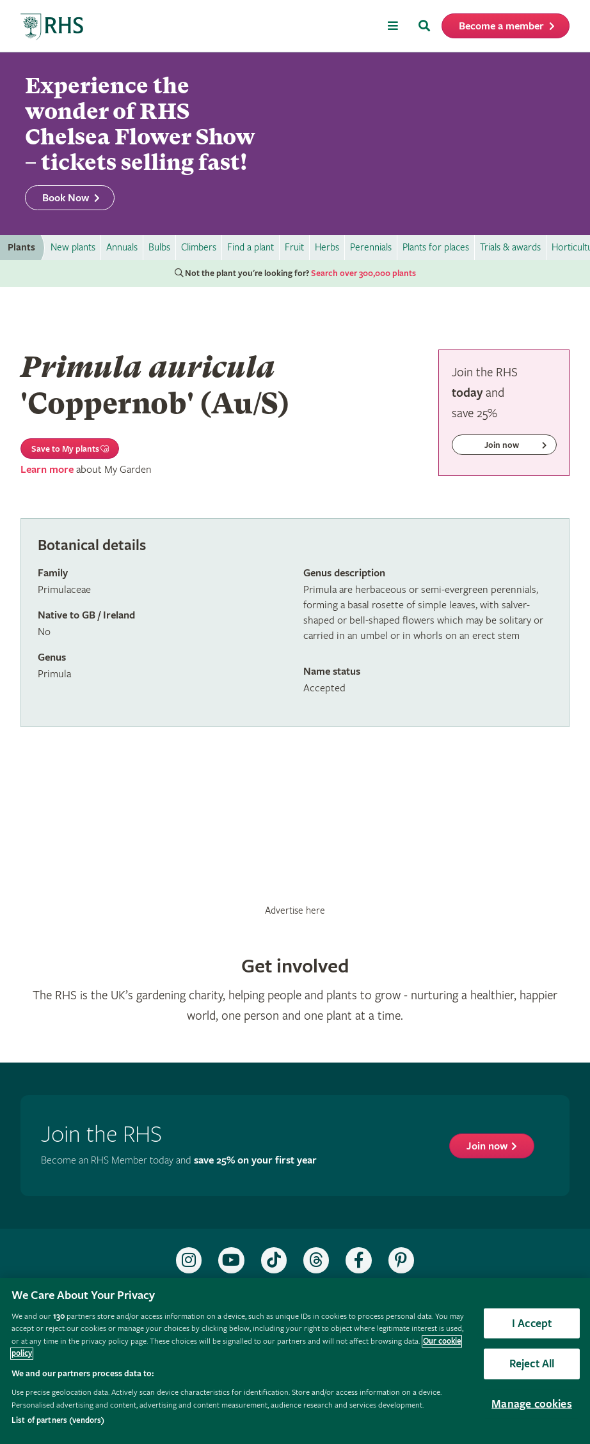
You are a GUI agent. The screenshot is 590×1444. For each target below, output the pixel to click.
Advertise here (295, 910)
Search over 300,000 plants (363, 273)
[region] (295, 1361)
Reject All (532, 1364)
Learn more (47, 470)
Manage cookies (531, 1404)
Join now (486, 1147)
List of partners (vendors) (58, 1420)
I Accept (532, 1323)
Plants (21, 248)
